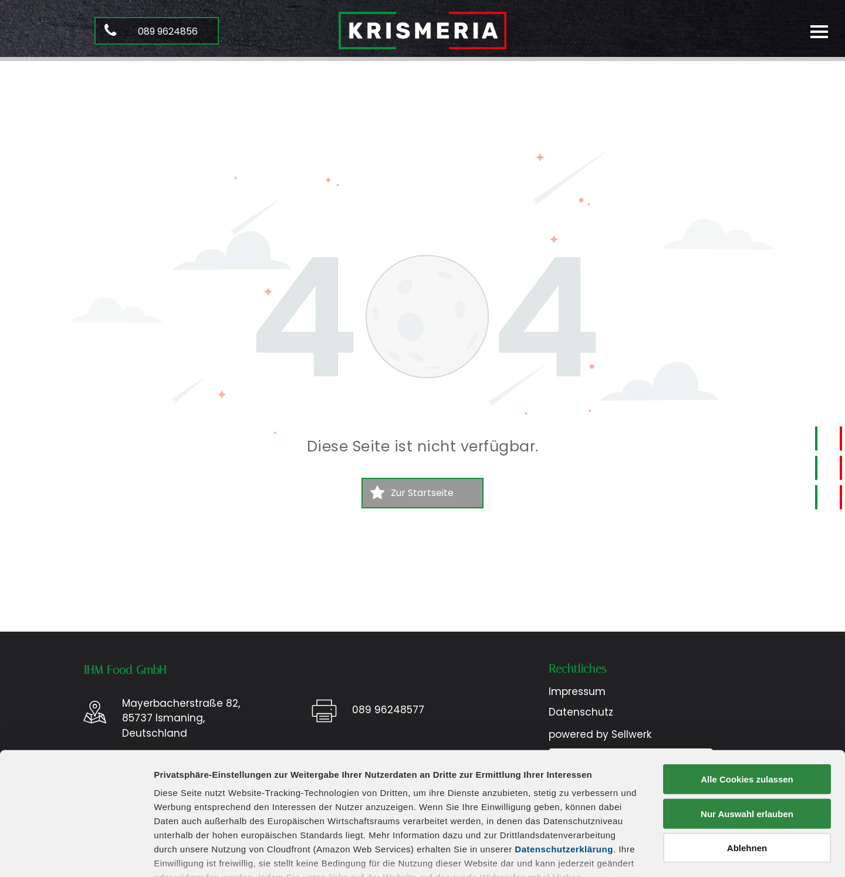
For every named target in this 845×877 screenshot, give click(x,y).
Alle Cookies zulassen (747, 696)
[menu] (819, 30)
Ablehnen (747, 765)
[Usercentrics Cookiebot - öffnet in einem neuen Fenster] (76, 854)
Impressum (179, 814)
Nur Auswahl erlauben (747, 730)
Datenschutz (239, 814)
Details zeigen (624, 854)
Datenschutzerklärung (564, 766)
